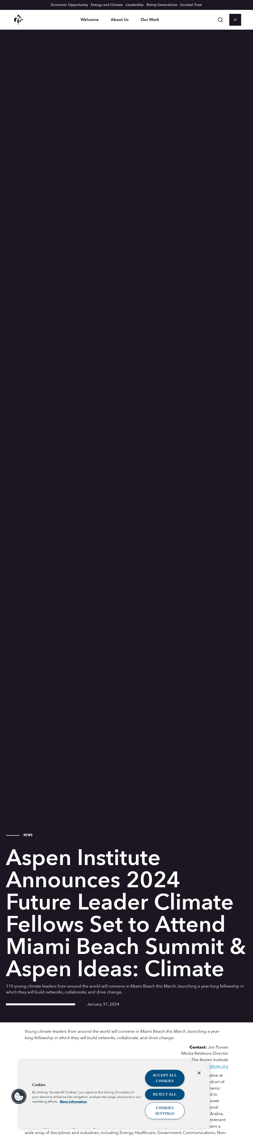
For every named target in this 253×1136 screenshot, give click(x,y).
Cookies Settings (164, 1110)
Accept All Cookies (165, 1078)
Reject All (165, 1094)
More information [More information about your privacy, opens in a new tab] (73, 1101)
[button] (19, 1096)
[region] (115, 1094)
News (27, 835)
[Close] (199, 1073)
